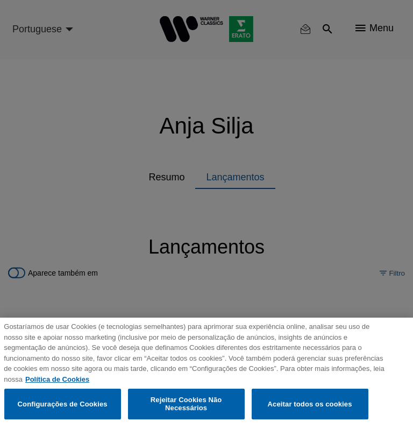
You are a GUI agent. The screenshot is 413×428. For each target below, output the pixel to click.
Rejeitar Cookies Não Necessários (186, 404)
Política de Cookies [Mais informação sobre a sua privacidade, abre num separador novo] (57, 379)
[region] (206, 373)
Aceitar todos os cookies (310, 404)
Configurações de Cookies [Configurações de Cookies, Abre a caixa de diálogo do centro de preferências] (63, 404)
